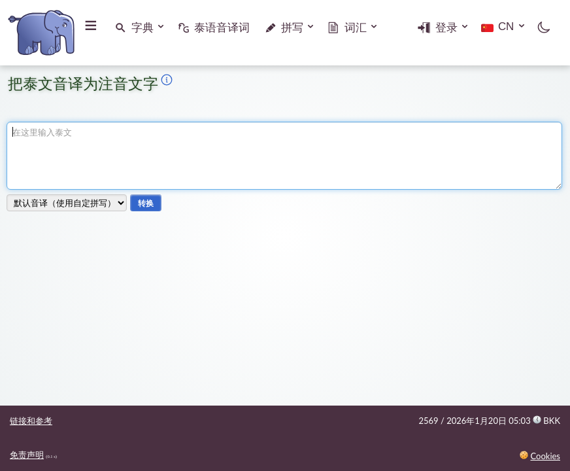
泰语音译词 (222, 28)
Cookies (545, 456)
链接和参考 (31, 420)
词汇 (355, 28)
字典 (142, 28)
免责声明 (27, 454)
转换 (146, 202)
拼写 (292, 28)
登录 (446, 28)
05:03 (534, 420)
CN (505, 26)
